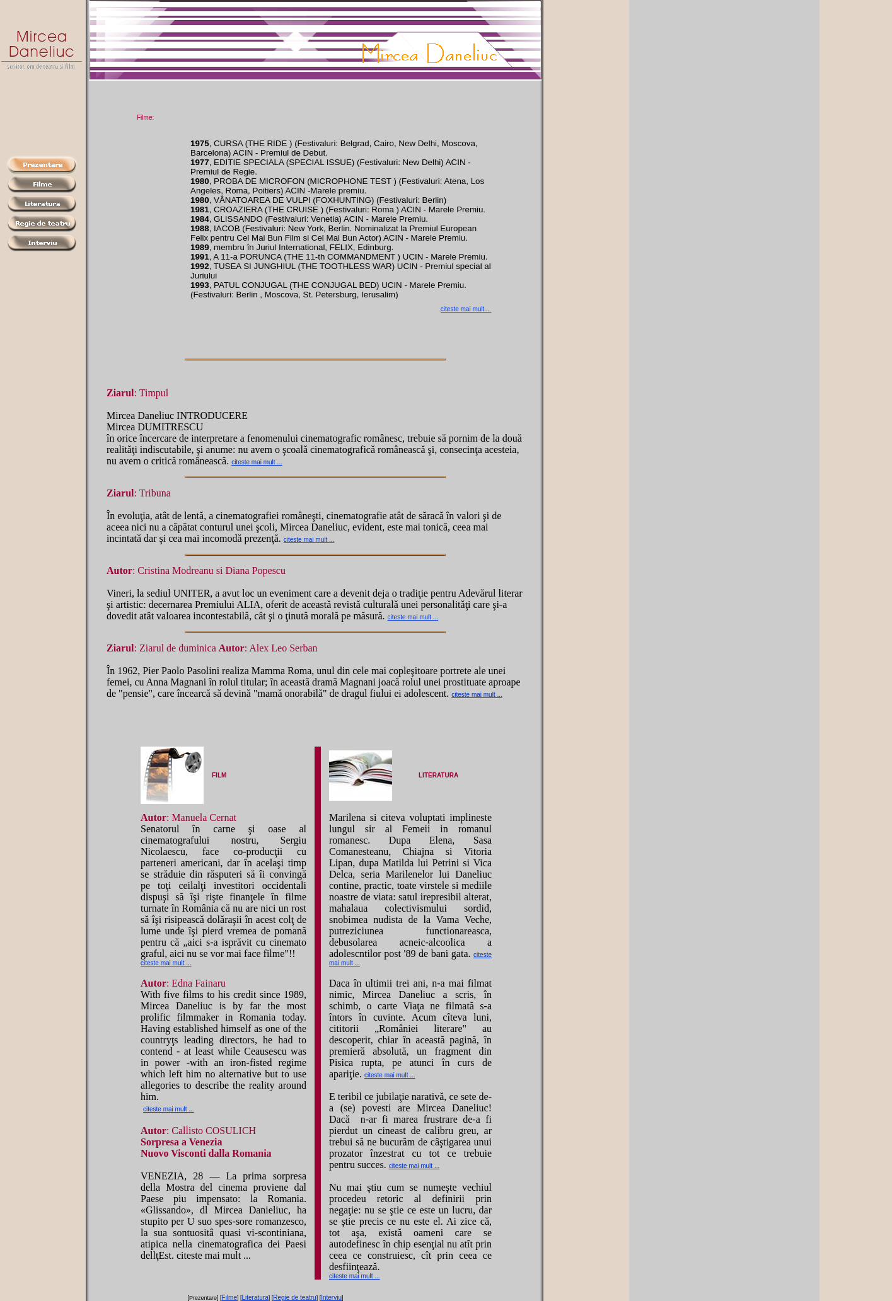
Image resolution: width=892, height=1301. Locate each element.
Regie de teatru (294, 1297)
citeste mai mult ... (256, 462)
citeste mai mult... (466, 309)
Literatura (255, 1297)
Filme (229, 1297)
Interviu (331, 1297)
